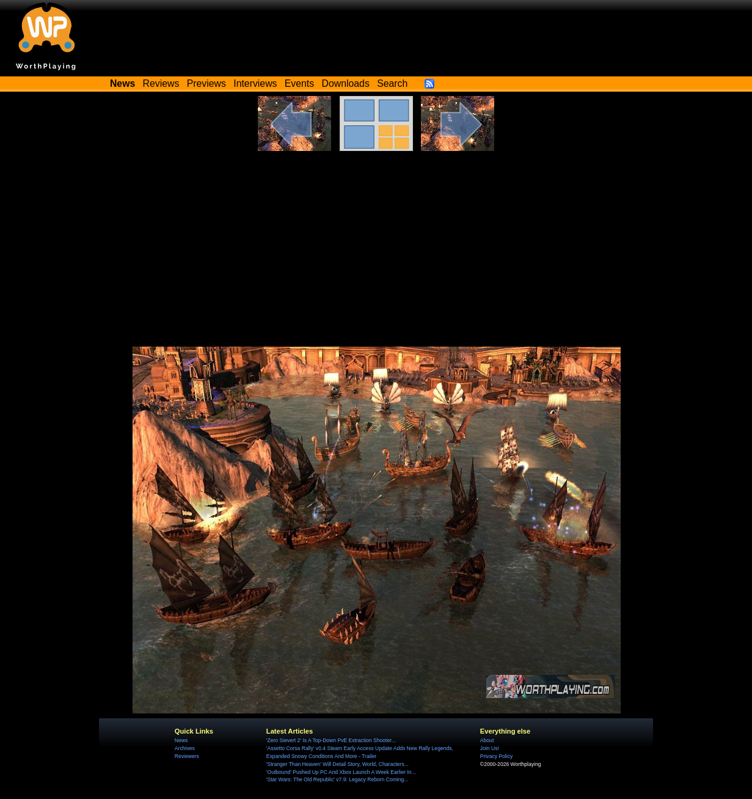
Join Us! (489, 748)
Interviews (255, 83)
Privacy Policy (496, 756)
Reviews (161, 83)
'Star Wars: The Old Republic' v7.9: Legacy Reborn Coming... (337, 779)
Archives (185, 748)
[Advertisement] (376, 255)
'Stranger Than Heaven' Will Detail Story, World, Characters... (337, 764)
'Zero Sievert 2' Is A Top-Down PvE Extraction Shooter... (331, 740)
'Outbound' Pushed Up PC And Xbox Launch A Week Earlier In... (341, 772)
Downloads (346, 83)
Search (392, 83)
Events (299, 83)
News (181, 740)
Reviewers (187, 756)
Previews (206, 83)
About (487, 740)
